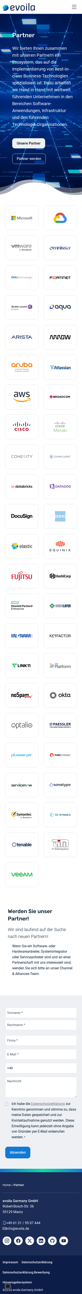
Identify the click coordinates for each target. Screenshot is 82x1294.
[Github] (52, 1240)
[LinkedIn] (41, 1240)
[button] (8, 1286)
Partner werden (29, 159)
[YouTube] (63, 1240)
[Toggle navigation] (74, 7)
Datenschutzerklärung (48, 1104)
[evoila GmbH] (19, 7)
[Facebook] (18, 1240)
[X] (29, 1240)
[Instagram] (7, 1240)
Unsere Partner (29, 143)
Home (7, 1185)
